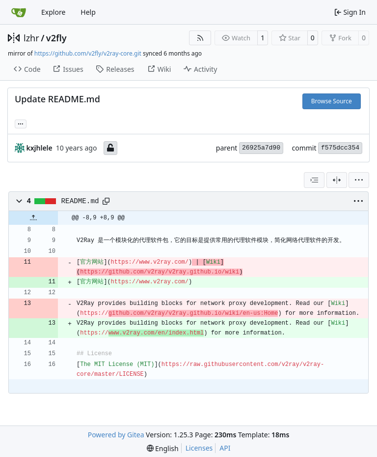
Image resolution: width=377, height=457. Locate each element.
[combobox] (314, 180)
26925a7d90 (261, 148)
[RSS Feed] (200, 37)
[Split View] (336, 180)
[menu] (359, 180)
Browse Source (331, 101)
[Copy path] (106, 201)
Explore (53, 12)
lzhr (31, 38)
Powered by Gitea (116, 434)
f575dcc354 (340, 148)
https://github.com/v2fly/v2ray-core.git (87, 53)
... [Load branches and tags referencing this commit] (21, 123)
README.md (80, 201)
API (224, 448)
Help (88, 12)
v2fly (56, 38)
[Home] (18, 12)
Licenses (199, 448)
